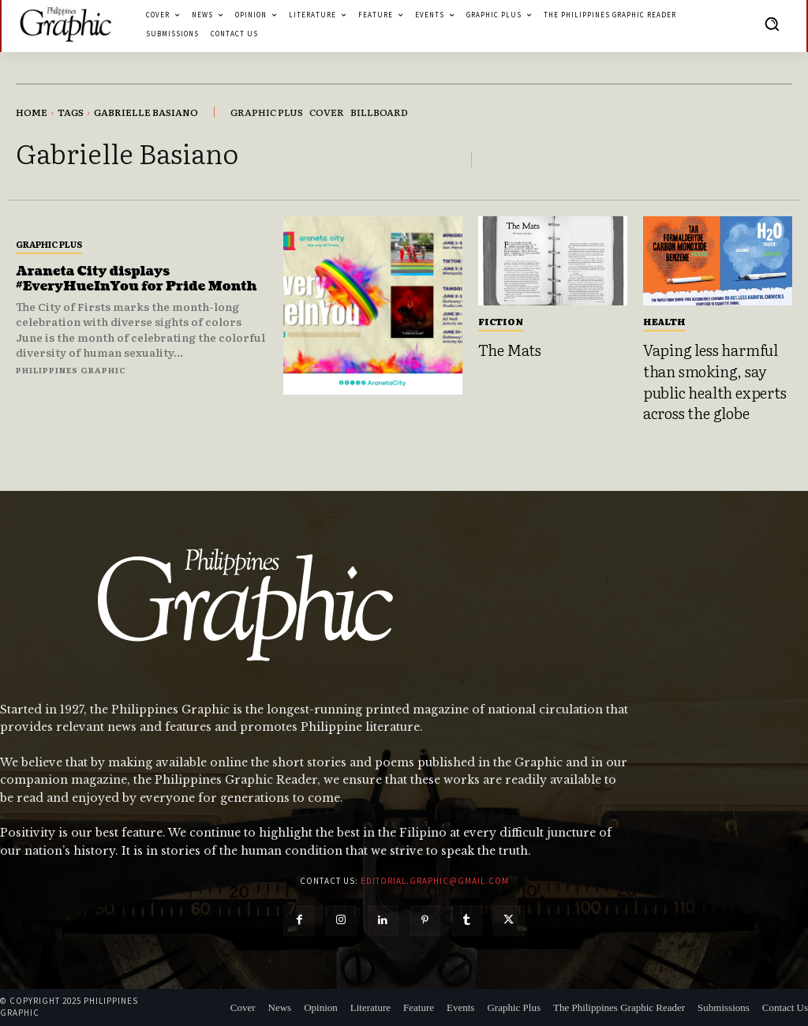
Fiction (500, 321)
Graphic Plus (49, 244)
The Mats (509, 350)
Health (664, 321)
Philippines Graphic (71, 370)
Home (31, 112)
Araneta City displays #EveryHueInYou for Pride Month (136, 279)
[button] (772, 24)
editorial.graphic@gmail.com (435, 880)
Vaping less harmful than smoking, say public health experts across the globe (715, 381)
